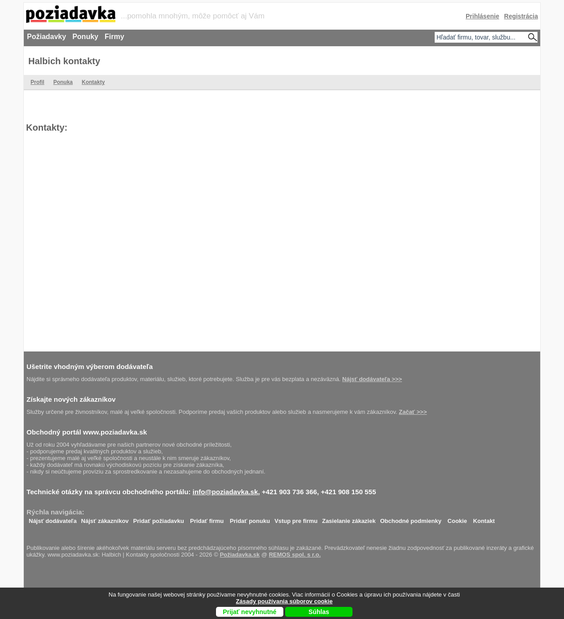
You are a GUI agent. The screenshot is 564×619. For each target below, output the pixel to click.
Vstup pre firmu (295, 519)
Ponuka (63, 82)
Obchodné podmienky (410, 519)
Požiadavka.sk (240, 554)
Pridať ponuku (250, 519)
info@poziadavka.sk (225, 492)
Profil (37, 82)
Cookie (457, 519)
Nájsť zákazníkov (105, 519)
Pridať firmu (207, 519)
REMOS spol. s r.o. (295, 554)
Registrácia (521, 16)
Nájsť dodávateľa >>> (372, 379)
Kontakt (484, 519)
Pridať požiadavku (158, 519)
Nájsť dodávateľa (53, 519)
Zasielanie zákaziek (348, 519)
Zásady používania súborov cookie (284, 601)
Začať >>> (413, 411)
